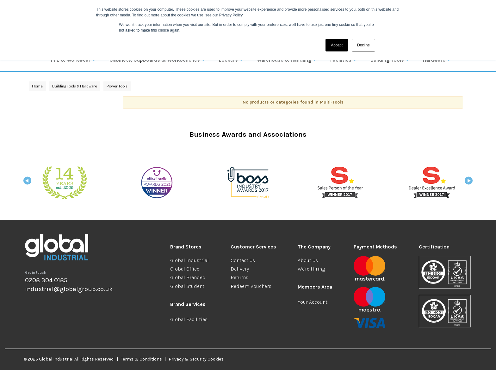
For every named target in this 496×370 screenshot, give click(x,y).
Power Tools (117, 86)
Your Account (312, 302)
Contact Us (243, 260)
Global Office (184, 269)
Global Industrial (189, 260)
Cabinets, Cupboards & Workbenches (154, 60)
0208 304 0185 (46, 280)
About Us (308, 260)
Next (469, 183)
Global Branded (188, 277)
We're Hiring (311, 269)
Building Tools (387, 60)
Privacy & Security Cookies (196, 359)
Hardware (434, 60)
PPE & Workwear (70, 60)
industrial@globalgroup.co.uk (69, 289)
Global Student (187, 286)
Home (37, 86)
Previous (27, 183)
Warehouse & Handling (284, 60)
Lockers (228, 60)
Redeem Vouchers (251, 286)
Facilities (340, 60)
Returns (239, 277)
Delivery (240, 269)
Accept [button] (337, 45)
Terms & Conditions (141, 359)
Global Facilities (189, 319)
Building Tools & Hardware (74, 86)
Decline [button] (363, 45)
